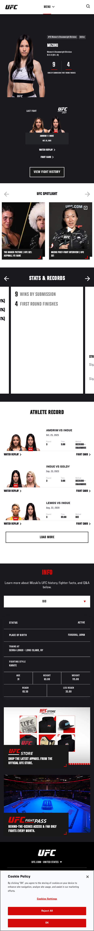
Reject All (47, 911)
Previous (6, 194)
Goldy (65, 467)
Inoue (67, 431)
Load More (47, 537)
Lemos (51, 503)
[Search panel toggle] (88, 6)
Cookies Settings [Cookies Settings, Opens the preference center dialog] (47, 899)
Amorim (52, 431)
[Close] (87, 876)
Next (87, 194)
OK (47, 923)
